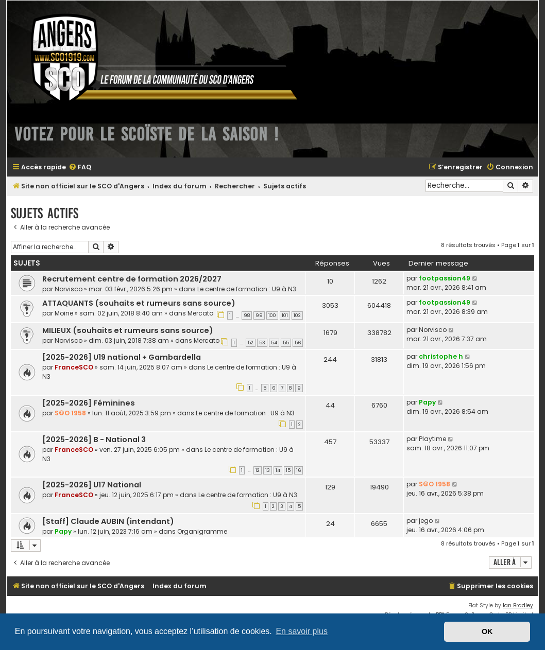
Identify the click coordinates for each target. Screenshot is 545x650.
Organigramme (202, 531)
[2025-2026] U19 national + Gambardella (121, 357)
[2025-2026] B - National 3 (94, 439)
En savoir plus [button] (302, 631)
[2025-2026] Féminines (88, 403)
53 (262, 343)
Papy (427, 402)
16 (298, 470)
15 (288, 470)
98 (247, 315)
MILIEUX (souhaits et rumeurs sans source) (127, 330)
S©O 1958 (70, 413)
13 (267, 470)
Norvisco (68, 289)
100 (272, 315)
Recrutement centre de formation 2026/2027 (132, 279)
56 (298, 343)
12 (258, 470)
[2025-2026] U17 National (91, 485)
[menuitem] (80, 167)
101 (285, 315)
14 (278, 470)
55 (286, 343)
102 (297, 315)
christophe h (441, 356)
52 (250, 343)
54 (274, 343)
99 (259, 315)
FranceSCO (74, 367)
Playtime (432, 438)
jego (426, 520)
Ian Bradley (518, 605)
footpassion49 (444, 278)
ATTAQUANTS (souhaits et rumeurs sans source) (138, 303)
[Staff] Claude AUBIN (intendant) (108, 521)
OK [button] (487, 631)
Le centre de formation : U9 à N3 (246, 289)
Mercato (200, 313)
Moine (64, 313)
